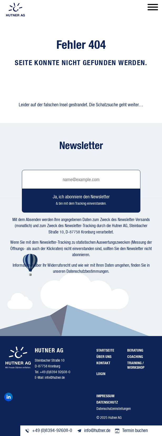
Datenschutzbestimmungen (87, 271)
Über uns (103, 357)
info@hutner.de (55, 378)
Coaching (135, 357)
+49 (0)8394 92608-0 (55, 372)
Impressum (105, 396)
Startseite (105, 350)
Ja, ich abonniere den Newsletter (81, 200)
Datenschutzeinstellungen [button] (113, 409)
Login (100, 374)
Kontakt (103, 363)
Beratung (135, 350)
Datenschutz (107, 402)
